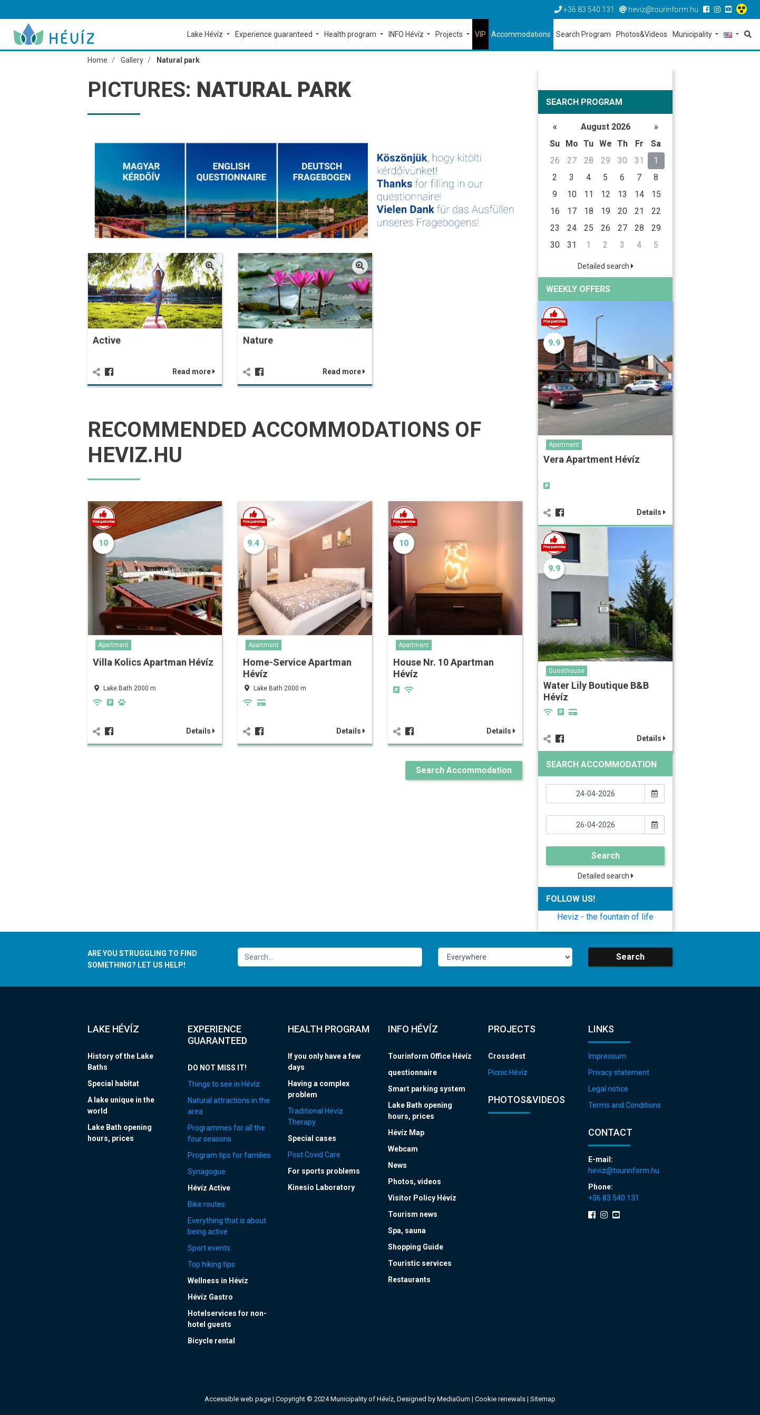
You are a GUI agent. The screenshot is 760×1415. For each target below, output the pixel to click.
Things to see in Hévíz (224, 1084)
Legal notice (608, 1089)
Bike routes (206, 1204)
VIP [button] (480, 34)
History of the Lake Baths (120, 1061)
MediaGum (453, 1399)
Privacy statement (618, 1072)
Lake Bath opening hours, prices (119, 1133)
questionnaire (412, 1072)
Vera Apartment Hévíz (591, 459)
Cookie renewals (501, 1399)
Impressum (607, 1056)
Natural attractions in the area (229, 1106)
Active (107, 340)
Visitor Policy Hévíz (422, 1198)
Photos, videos (414, 1181)
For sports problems (324, 1171)
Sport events (209, 1248)
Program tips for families (229, 1155)
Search (605, 856)
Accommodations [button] (521, 34)
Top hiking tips (211, 1264)
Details (200, 731)
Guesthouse (566, 671)
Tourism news (412, 1214)
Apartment (113, 645)
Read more (193, 371)
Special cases (312, 1138)
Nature (258, 340)
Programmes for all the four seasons (226, 1133)
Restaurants (409, 1279)
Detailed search (606, 266)
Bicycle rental (211, 1340)
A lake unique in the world (120, 1105)
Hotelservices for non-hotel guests (227, 1319)
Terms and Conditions (624, 1105)
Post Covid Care (314, 1154)
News (397, 1165)
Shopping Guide (415, 1247)
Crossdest (506, 1056)
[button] (731, 35)
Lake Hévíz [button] (206, 34)
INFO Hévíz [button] (406, 34)
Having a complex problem (318, 1089)
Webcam (403, 1149)
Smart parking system (426, 1089)
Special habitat (113, 1083)
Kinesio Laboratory (321, 1187)
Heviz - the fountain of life (605, 917)
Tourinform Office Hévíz (430, 1056)
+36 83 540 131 (613, 1198)
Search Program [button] (583, 34)
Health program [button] (351, 34)
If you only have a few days (324, 1061)
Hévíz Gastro (210, 1297)
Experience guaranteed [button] (274, 34)
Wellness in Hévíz (218, 1280)
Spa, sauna (407, 1230)
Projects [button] (449, 34)
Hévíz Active (209, 1188)
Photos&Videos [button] (641, 34)
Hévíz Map (406, 1132)
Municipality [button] (693, 34)
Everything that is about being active (227, 1226)
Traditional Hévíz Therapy (315, 1116)
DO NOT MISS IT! (217, 1067)
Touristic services (420, 1263)
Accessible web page (237, 1399)
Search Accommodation (464, 770)
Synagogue (207, 1171)
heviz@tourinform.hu (623, 1170)
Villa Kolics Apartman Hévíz (153, 662)
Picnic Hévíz (508, 1072)
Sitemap (543, 1399)
